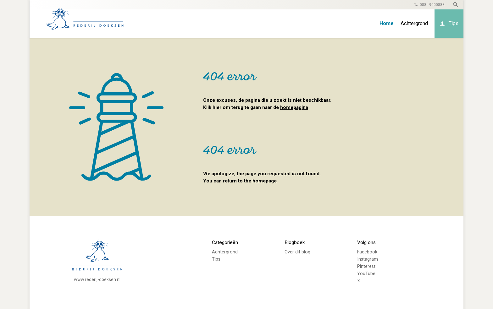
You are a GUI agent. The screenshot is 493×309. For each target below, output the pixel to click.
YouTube (366, 273)
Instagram (367, 259)
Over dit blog (297, 251)
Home (386, 23)
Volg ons (366, 242)
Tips (453, 23)
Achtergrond (414, 23)
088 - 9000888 (432, 5)
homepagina (294, 107)
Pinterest (366, 266)
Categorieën (225, 242)
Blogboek (295, 242)
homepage (264, 181)
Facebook (367, 251)
